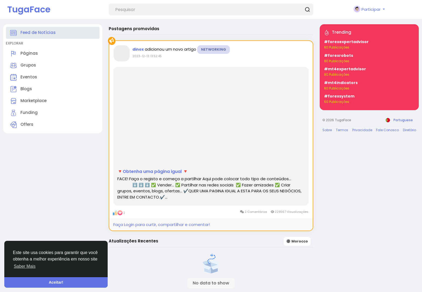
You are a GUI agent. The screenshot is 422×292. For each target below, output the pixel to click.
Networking (213, 49)
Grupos (23, 65)
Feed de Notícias (33, 33)
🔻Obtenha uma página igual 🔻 (152, 172)
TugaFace (29, 9)
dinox (138, 49)
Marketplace (28, 101)
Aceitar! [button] (56, 282)
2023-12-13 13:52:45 (147, 56)
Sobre (327, 130)
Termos (342, 130)
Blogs (21, 89)
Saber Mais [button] (25, 266)
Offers (21, 124)
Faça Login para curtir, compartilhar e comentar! (161, 224)
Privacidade (362, 130)
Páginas (24, 53)
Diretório (409, 130)
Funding (24, 113)
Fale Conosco (387, 130)
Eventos (23, 77)
